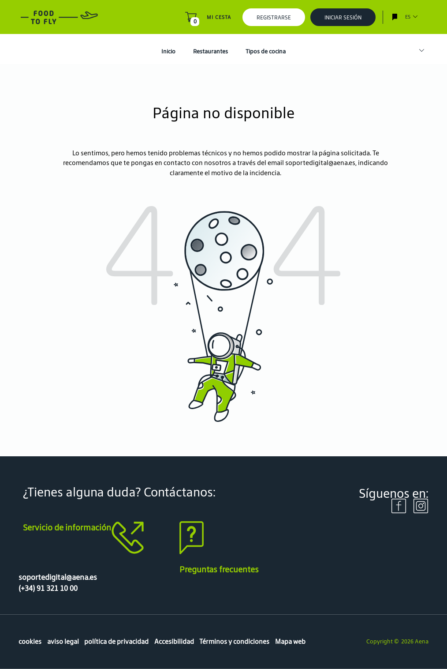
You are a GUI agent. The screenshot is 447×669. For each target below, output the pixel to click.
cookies (30, 641)
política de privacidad (116, 641)
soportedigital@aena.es (320, 162)
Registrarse (274, 17)
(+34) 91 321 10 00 (48, 588)
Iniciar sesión (342, 17)
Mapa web (290, 641)
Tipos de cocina (266, 51)
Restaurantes (210, 51)
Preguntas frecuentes (219, 569)
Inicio (168, 51)
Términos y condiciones (234, 641)
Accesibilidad (174, 641)
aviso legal (63, 641)
